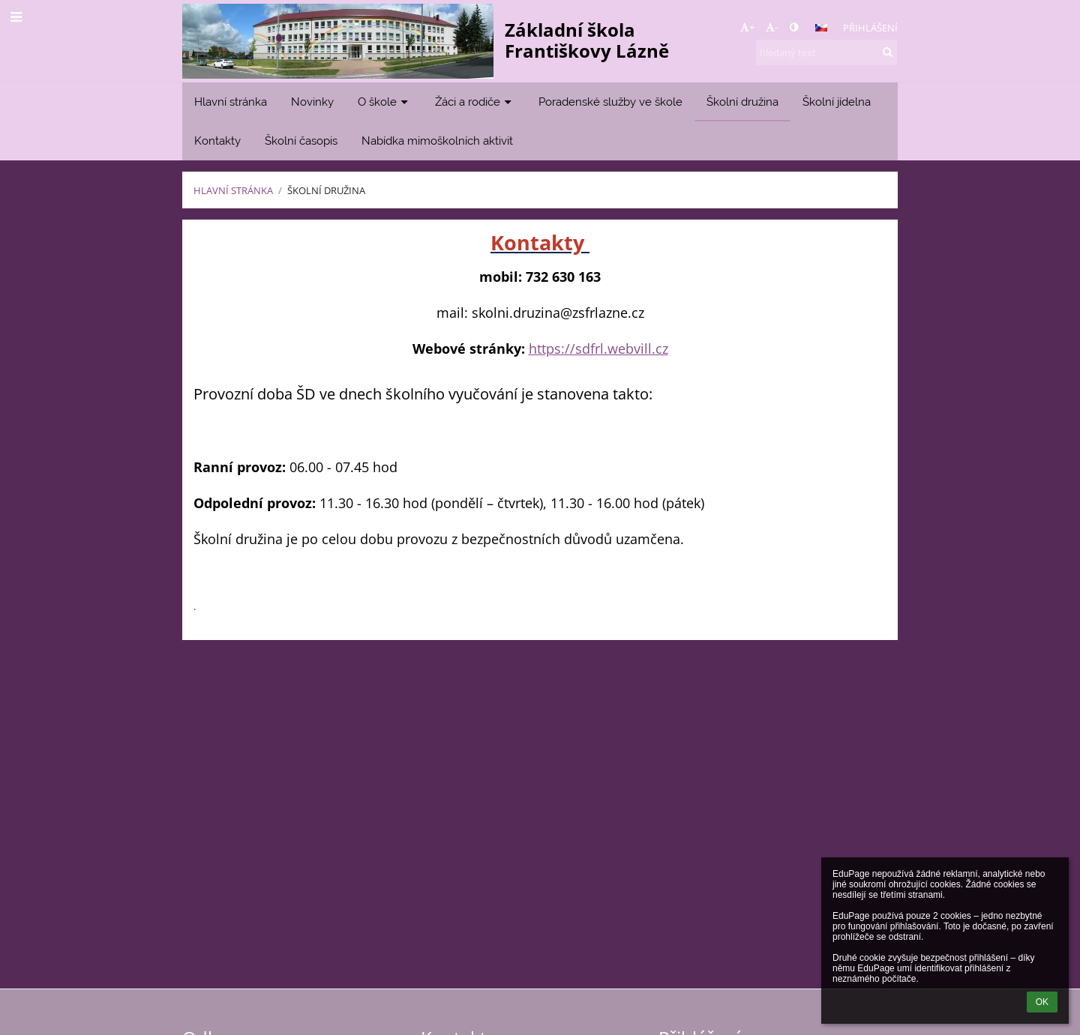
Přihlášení (870, 27)
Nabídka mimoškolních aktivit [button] (437, 140)
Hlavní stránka (233, 190)
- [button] (772, 27)
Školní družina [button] (742, 101)
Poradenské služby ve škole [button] (610, 101)
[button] (821, 28)
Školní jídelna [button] (836, 101)
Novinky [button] (312, 101)
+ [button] (747, 27)
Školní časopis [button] (301, 140)
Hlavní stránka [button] (230, 101)
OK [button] (1042, 1002)
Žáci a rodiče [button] (474, 101)
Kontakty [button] (217, 140)
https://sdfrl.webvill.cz (598, 348)
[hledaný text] (826, 52)
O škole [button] (384, 101)
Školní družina (326, 190)
